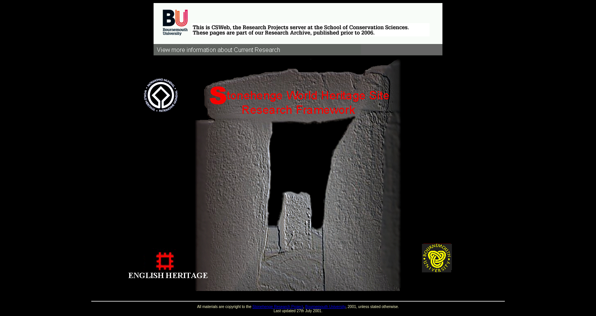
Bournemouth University (325, 307)
